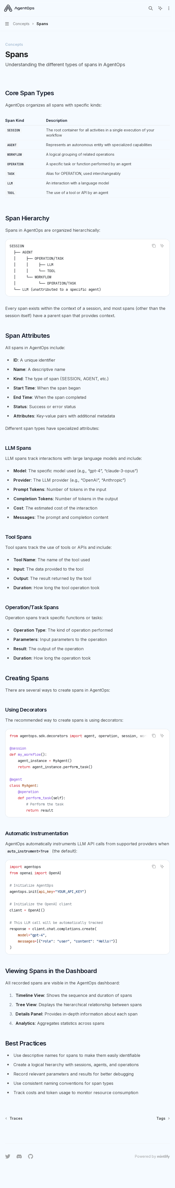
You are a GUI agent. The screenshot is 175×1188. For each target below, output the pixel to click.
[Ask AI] (162, 245)
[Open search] (151, 8)
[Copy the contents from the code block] (153, 245)
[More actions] (168, 8)
